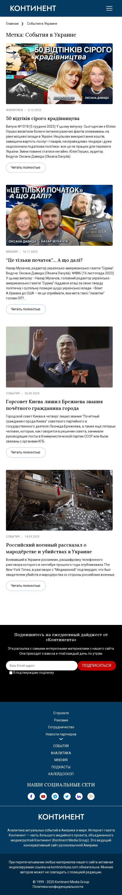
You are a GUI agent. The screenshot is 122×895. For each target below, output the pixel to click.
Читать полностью (25, 167)
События (13, 393)
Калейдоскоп (61, 774)
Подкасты (61, 767)
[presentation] (61, 685)
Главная (12, 23)
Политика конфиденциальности (58, 887)
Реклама (61, 720)
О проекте (61, 713)
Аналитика (14, 110)
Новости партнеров (61, 734)
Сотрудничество (61, 727)
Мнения (12, 251)
